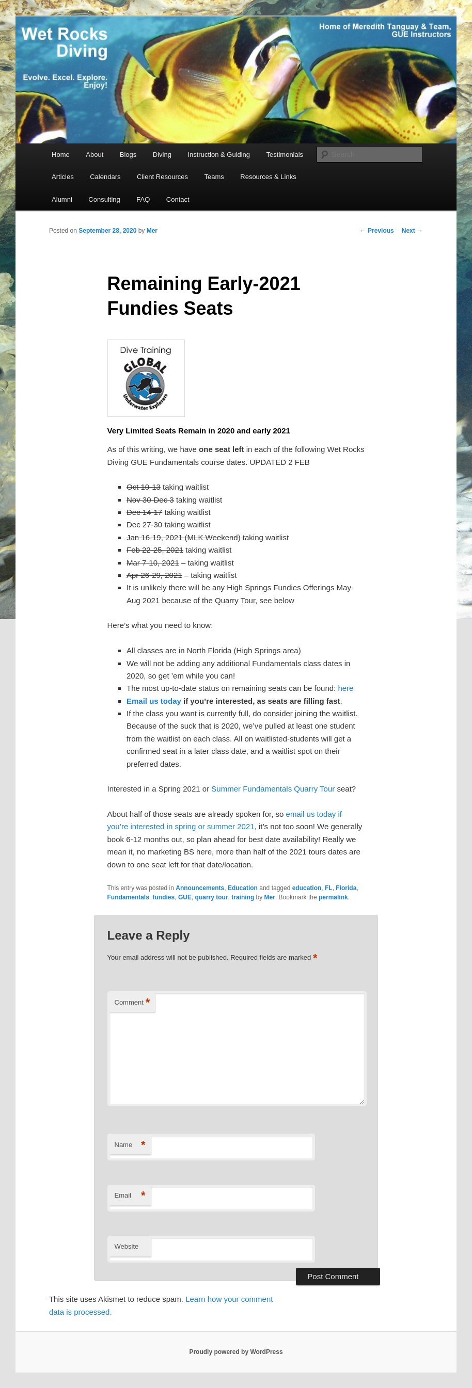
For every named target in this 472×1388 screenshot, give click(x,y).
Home (61, 154)
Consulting (104, 199)
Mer (152, 230)
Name (130, 1145)
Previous (377, 230)
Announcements (200, 888)
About (94, 154)
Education (243, 888)
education (307, 888)
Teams (214, 177)
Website (127, 1246)
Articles (63, 177)
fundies (164, 897)
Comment (132, 1002)
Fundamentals (128, 897)
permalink (333, 897)
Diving (162, 154)
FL (329, 888)
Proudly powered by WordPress (235, 1351)
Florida (346, 888)
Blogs (128, 154)
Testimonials (285, 154)
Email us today (154, 701)
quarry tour (211, 897)
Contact (178, 199)
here (345, 688)
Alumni (62, 199)
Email (130, 1195)
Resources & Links (268, 177)
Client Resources (162, 177)
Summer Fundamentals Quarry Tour (273, 788)
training (242, 897)
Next (412, 230)
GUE (185, 897)
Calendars (105, 177)
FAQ (143, 199)
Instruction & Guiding (218, 154)
